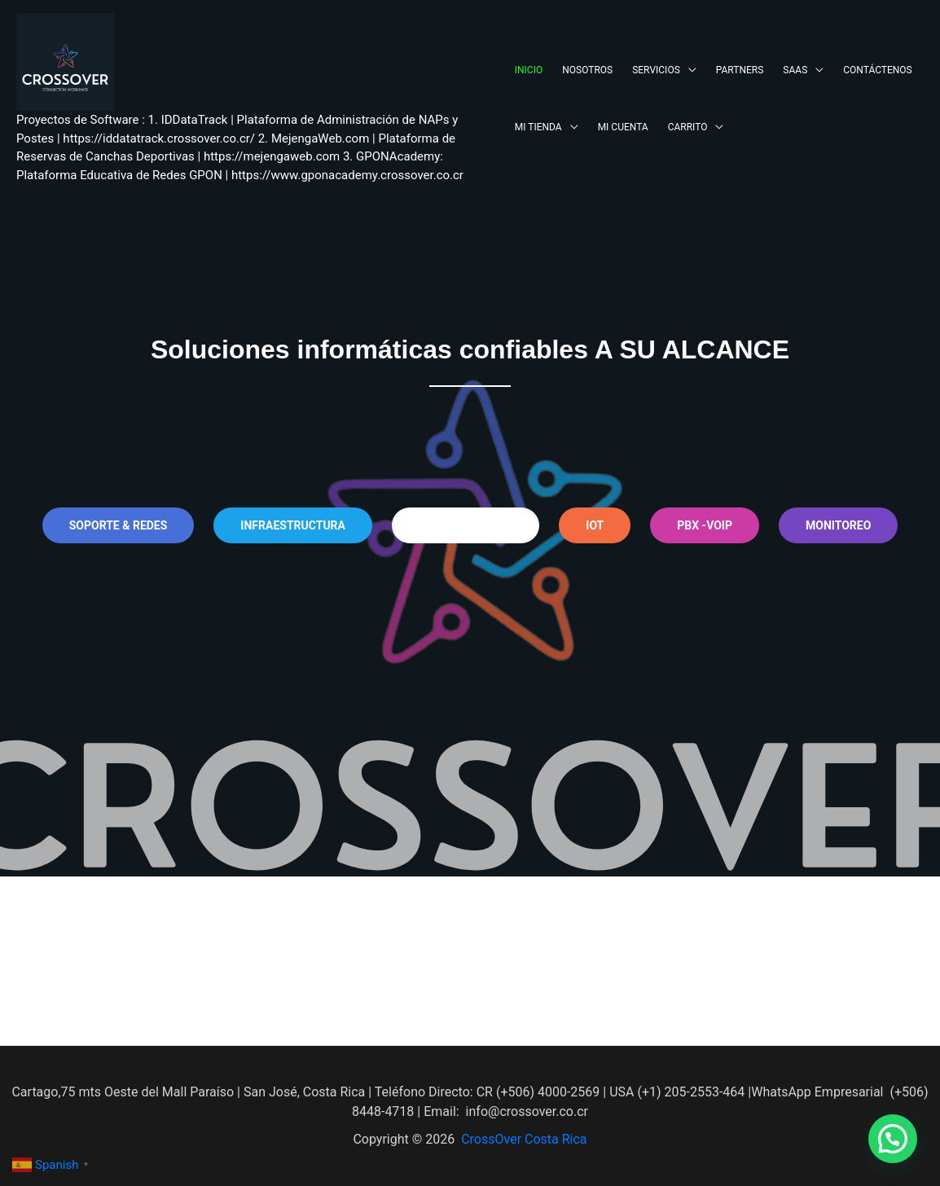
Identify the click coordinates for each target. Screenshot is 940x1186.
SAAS (795, 70)
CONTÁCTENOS (877, 70)
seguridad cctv (465, 525)
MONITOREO (838, 525)
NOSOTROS (587, 70)
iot (595, 525)
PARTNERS (740, 70)
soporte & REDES (118, 525)
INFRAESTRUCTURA (292, 525)
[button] (892, 1138)
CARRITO (688, 127)
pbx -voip (704, 525)
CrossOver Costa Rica (523, 1139)
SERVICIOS (656, 70)
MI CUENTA (623, 127)
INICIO (528, 70)
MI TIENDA (538, 127)
